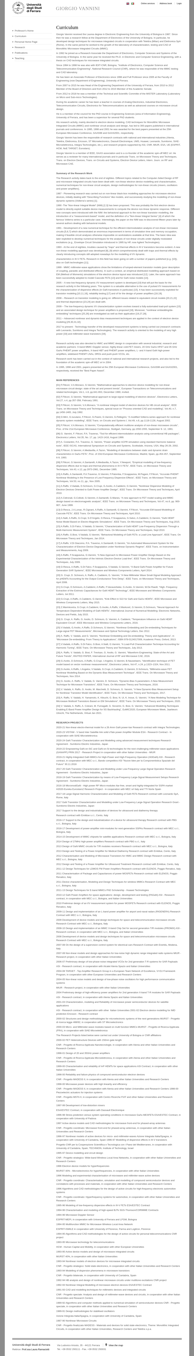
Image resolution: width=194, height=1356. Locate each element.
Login (179, 3)
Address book (166, 3)
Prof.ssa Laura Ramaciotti (35, 1349)
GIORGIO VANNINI (78, 8)
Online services (148, 3)
